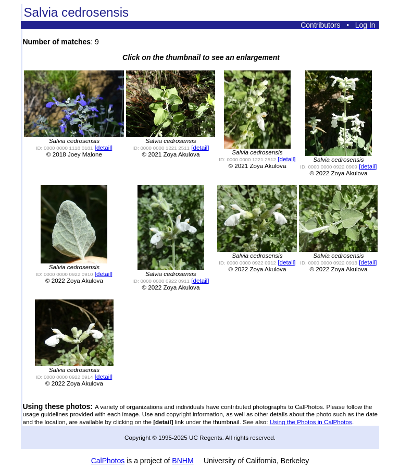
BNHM (182, 460)
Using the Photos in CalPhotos (311, 421)
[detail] (104, 147)
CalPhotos (108, 460)
